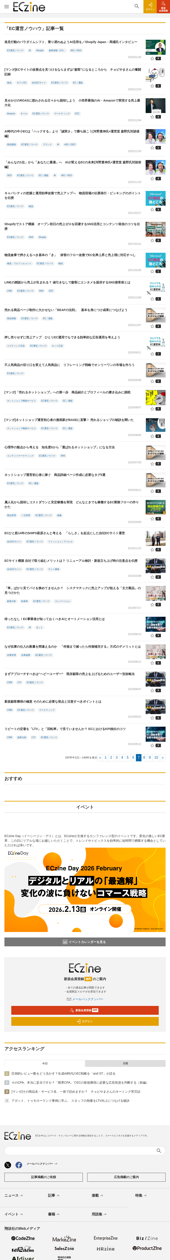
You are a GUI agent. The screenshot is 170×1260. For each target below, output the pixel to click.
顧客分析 (11, 601)
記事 (54, 1196)
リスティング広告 (16, 346)
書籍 (54, 1214)
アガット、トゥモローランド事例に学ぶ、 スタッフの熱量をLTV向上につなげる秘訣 (70, 1100)
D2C (77, 113)
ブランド (47, 144)
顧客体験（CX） (57, 50)
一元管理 (25, 515)
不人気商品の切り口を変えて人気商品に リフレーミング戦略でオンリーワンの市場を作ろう (69, 365)
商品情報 (11, 318)
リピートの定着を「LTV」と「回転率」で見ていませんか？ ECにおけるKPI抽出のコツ (65, 729)
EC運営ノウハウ (15, 50)
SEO (9, 175)
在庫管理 (11, 655)
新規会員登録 (84, 1010)
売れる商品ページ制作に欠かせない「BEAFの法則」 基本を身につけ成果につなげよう (66, 310)
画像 (59, 515)
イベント (14, 1214)
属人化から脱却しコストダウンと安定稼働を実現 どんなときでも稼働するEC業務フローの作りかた (71, 504)
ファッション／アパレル (60, 541)
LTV (19, 682)
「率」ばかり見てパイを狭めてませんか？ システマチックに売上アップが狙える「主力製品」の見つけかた (72, 590)
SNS (31, 237)
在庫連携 (25, 655)
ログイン (84, 1021)
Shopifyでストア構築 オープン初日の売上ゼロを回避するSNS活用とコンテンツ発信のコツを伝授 (72, 226)
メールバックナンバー (85, 999)
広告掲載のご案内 (126, 1177)
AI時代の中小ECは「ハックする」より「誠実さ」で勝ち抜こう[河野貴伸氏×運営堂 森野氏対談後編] (71, 134)
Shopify (39, 50)
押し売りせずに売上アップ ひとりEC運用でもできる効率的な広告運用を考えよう (62, 337)
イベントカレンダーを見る (84, 942)
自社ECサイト (39, 82)
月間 (125, 1063)
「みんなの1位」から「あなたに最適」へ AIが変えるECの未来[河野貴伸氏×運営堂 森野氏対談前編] (72, 164)
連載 (98, 1196)
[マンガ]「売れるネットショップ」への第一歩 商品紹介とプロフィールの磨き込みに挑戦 (67, 392)
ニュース (14, 1196)
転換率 (24, 601)
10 (156, 757)
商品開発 (11, 144)
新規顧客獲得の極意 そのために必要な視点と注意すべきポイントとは (52, 701)
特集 (141, 1196)
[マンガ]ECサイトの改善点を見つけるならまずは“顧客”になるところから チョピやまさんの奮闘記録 (72, 72)
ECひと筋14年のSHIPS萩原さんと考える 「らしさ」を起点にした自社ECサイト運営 (64, 533)
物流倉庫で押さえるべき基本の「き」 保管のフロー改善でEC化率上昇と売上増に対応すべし (70, 255)
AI (30, 50)
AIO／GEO (76, 50)
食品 (9, 82)
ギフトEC (22, 82)
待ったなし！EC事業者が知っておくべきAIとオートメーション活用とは (54, 619)
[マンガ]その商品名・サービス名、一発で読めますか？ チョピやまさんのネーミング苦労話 (76, 1091)
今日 (45, 1063)
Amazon (11, 113)
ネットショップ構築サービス (21, 401)
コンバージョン (62, 601)
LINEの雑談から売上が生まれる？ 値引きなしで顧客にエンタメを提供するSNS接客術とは (67, 282)
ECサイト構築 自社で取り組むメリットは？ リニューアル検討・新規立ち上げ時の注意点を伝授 (70, 560)
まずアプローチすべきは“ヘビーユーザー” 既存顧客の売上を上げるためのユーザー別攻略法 (69, 674)
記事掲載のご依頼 (43, 1177)
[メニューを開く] (6, 6)
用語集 (99, 1214)
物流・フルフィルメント (19, 263)
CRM (9, 682)
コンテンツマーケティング (20, 456)
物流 (31, 206)
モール (24, 113)
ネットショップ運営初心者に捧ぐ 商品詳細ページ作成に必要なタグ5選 (54, 475)
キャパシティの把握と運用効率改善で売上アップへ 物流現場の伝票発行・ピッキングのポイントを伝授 (72, 195)
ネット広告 (57, 346)
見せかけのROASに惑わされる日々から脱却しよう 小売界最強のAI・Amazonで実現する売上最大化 (72, 103)
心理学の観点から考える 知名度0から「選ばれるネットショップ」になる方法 (59, 447)
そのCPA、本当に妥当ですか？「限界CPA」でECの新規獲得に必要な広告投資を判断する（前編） (80, 1082)
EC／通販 (78, 82)
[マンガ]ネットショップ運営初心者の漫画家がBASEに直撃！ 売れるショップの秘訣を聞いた (69, 420)
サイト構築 (53, 569)
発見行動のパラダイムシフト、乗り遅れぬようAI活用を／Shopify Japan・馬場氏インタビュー (70, 42)
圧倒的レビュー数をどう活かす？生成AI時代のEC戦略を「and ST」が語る (64, 1073)
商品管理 (11, 515)
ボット (39, 627)
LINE (9, 291)
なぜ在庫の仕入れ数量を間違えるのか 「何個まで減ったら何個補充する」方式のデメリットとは (72, 646)
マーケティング (62, 113)
